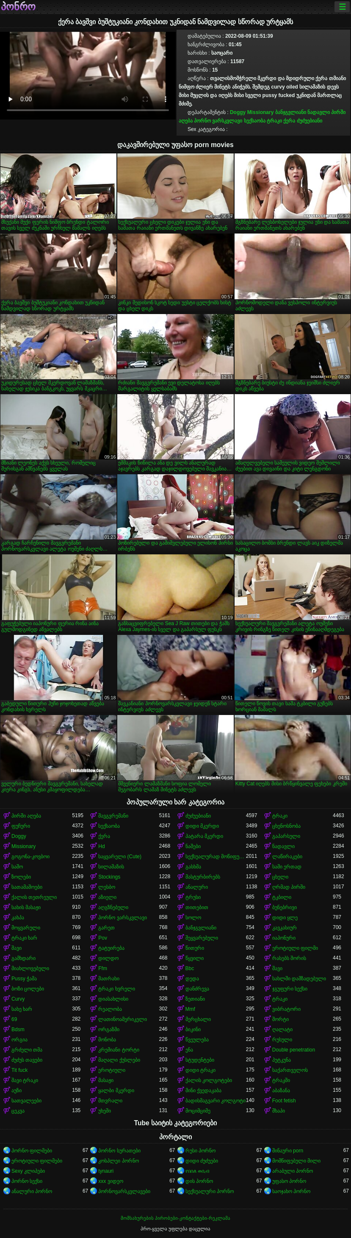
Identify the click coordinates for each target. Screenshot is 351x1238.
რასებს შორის (289, 958)
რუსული (282, 1040)
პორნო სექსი (26, 1181)
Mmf (190, 1009)
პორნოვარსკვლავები (124, 1191)
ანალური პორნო (31, 1191)
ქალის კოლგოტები (208, 1080)
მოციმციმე (197, 1111)
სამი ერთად (286, 867)
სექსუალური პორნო (209, 1191)
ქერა (289, 121)
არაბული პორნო (292, 1171)
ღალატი (282, 1029)
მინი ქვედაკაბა (203, 1090)
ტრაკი (274, 121)
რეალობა (110, 1009)
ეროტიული (111, 1070)
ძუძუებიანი (309, 121)
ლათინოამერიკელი (122, 1019)
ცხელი (280, 877)
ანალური (196, 887)
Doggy (238, 112)
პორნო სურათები (119, 1151)
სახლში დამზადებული (299, 979)
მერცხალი (198, 1019)
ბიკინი (193, 1029)
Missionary (260, 112)
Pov (102, 938)
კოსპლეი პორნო (118, 1161)
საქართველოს (290, 1070)
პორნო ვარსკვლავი (218, 121)
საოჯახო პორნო (291, 1191)
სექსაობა (254, 121)
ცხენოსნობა (286, 826)
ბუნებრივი (284, 907)
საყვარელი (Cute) (119, 857)
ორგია (19, 1040)
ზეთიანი (195, 999)
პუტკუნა (281, 1060)
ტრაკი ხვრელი (116, 989)
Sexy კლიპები (28, 1171)
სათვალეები (26, 1101)
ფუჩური (20, 826)
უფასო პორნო (289, 1181)
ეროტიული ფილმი (295, 948)
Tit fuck (19, 1070)
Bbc (189, 968)
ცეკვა (18, 1111)
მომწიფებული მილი (296, 1161)
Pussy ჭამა (24, 979)
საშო (17, 867)
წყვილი (194, 958)
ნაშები (193, 846)
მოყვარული (25, 928)
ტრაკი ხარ (24, 938)
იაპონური (284, 938)
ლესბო (106, 887)
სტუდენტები (199, 1060)
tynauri (105, 1171)
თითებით (196, 907)
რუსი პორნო (200, 1151)
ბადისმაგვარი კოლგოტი (215, 1101)
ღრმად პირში (288, 887)
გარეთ (106, 928)
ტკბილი (281, 897)
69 (14, 1019)
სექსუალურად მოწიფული (215, 857)
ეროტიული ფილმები (36, 1161)
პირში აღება (26, 816)
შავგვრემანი (113, 816)
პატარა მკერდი (204, 836)
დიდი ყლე (285, 918)
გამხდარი (23, 958)
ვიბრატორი (286, 1009)
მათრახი (108, 979)
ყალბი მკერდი (116, 1090)
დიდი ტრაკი (200, 1070)
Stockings (109, 877)
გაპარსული (286, 836)
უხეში (104, 1111)
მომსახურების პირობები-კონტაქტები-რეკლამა (175, 1218)
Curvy (18, 999)
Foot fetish (284, 1101)
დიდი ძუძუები (201, 1161)
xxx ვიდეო (110, 1181)
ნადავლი (318, 112)
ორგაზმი (108, 1029)
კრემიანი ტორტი (118, 1050)
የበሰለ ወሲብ (197, 1171)
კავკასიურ (284, 928)
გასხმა (193, 867)
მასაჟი (105, 1080)
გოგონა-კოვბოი (30, 857)
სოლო (193, 918)
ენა (189, 1050)
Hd (101, 846)
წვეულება (197, 1040)
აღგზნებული (113, 907)
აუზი (16, 1090)
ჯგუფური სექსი (289, 989)
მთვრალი (110, 1101)
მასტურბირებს (202, 877)
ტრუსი (193, 897)
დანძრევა (197, 989)
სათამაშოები (26, 887)
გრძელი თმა (26, 1050)
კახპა (17, 918)
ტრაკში (281, 1080)
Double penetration (293, 1050)
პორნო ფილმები (31, 1151)
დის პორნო (199, 1181)
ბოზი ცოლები (27, 989)
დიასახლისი (113, 999)
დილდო (108, 958)
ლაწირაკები (287, 857)
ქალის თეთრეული (34, 897)
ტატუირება (111, 948)
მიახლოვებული (30, 968)
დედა (192, 979)
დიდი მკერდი (202, 826)
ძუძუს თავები (26, 1060)
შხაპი (278, 1111)
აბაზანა (281, 1090)
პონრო (18, 6)
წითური (194, 948)
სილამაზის (111, 867)
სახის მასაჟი (26, 907)
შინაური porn (287, 1151)
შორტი (280, 1019)
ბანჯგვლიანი (290, 112)
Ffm (102, 968)
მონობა (107, 1040)
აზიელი (107, 897)
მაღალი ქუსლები (119, 1060)
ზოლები (21, 877)
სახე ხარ (21, 1009)
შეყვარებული (201, 938)
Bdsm (18, 1029)
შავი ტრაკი (24, 1080)
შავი (16, 948)
